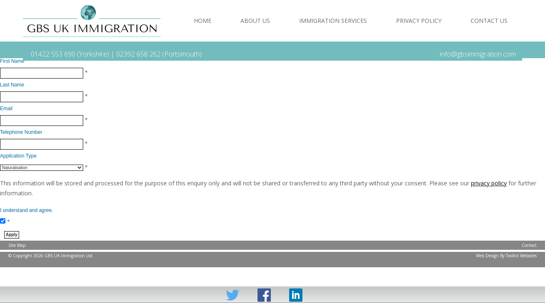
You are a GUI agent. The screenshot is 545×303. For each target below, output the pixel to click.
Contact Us (489, 21)
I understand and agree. (26, 210)
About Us (255, 21)
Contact (529, 245)
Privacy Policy (418, 21)
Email (6, 108)
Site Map (16, 245)
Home (202, 21)
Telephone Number (21, 132)
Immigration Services (333, 21)
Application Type (18, 156)
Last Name (12, 85)
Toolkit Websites (521, 256)
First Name (12, 61)
